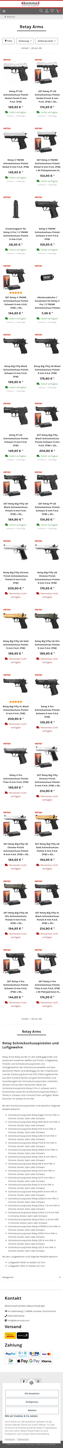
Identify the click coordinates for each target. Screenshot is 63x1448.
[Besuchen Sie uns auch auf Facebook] (24, 1381)
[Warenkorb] (58, 11)
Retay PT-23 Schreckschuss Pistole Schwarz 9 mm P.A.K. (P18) (15, 440)
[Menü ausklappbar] (2, 12)
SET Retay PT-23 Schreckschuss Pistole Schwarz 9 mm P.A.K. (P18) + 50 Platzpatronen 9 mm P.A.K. (47, 509)
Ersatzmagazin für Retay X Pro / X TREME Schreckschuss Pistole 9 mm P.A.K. (15, 234)
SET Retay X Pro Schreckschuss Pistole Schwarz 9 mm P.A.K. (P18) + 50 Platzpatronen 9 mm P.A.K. (15, 987)
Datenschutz (23, 1439)
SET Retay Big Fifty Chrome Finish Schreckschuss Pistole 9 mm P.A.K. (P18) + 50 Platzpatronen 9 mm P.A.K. (47, 780)
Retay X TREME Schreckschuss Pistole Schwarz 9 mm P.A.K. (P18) (47, 234)
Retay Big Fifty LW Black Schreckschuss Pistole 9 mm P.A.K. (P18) (47, 370)
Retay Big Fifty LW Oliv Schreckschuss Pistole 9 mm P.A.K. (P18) (47, 644)
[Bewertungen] (15, 292)
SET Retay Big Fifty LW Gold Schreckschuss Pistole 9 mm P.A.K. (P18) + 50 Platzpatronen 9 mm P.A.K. (47, 849)
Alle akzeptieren (32, 1393)
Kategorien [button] (8, 1277)
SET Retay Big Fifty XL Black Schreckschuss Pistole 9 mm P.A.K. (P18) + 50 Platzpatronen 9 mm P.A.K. (47, 918)
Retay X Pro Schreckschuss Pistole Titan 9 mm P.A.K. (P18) (15, 778)
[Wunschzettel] (52, 11)
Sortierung (24, 41)
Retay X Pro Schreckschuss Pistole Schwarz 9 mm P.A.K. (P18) (47, 711)
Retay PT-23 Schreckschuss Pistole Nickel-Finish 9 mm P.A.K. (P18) (15, 96)
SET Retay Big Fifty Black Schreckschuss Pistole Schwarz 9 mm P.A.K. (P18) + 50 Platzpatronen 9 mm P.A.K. (47, 440)
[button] (41, 11)
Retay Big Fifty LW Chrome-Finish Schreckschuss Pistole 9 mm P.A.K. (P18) (47, 577)
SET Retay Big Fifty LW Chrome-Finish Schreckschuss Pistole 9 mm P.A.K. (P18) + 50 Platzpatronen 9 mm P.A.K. (15, 849)
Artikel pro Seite (45, 41)
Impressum (10, 1439)
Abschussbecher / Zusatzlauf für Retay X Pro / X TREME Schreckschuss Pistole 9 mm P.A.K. (47, 303)
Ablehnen (32, 1410)
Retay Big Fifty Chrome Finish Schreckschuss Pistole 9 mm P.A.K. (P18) (15, 577)
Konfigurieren (32, 1402)
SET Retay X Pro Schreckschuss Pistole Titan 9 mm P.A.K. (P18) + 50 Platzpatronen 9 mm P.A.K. (47, 987)
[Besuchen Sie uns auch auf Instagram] (38, 1381)
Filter (8, 41)
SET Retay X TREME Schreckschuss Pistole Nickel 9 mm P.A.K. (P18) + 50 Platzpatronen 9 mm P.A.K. (47, 165)
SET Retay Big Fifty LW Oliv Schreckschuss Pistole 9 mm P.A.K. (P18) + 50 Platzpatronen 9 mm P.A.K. (16, 918)
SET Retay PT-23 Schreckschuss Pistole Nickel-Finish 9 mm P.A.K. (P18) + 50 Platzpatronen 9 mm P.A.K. (47, 97)
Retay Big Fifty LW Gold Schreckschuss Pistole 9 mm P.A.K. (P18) (16, 644)
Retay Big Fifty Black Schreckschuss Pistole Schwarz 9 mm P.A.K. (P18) (15, 371)
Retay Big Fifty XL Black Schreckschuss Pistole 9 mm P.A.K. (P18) (16, 710)
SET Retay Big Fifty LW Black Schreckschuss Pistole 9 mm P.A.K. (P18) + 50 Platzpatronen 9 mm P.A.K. (16, 509)
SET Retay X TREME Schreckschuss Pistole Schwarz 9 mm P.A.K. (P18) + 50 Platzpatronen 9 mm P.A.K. (15, 303)
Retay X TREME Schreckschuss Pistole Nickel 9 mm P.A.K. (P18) (15, 163)
